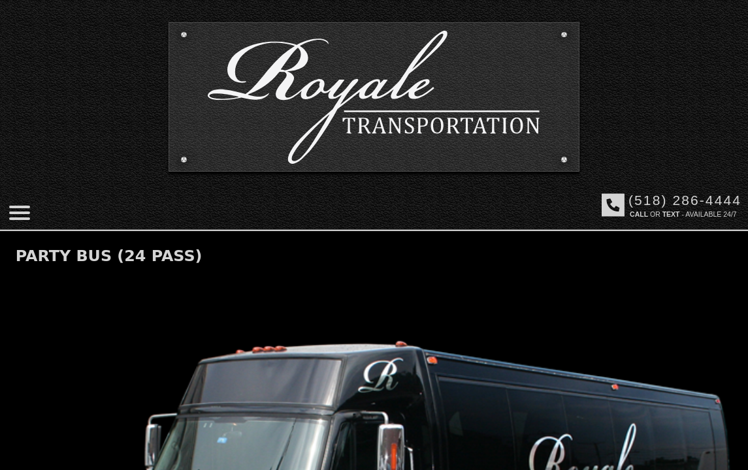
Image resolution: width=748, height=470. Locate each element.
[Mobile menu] (20, 213)
